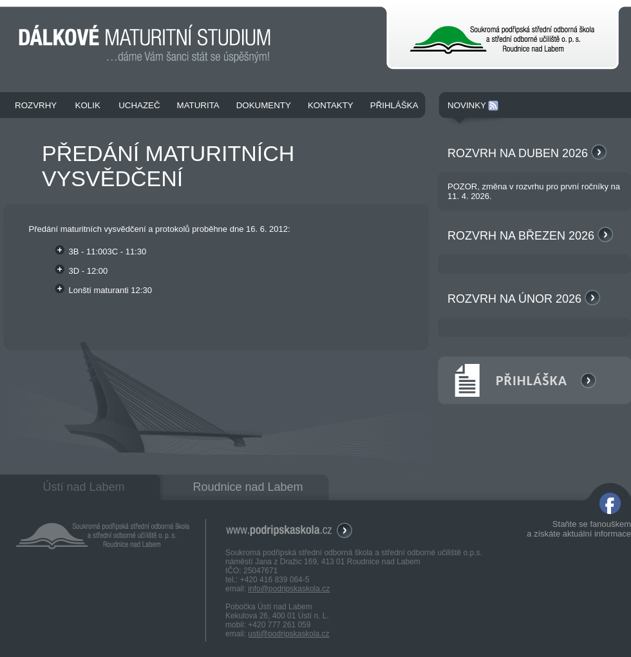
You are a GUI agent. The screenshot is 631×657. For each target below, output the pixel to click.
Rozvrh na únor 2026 (523, 298)
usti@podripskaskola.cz (288, 633)
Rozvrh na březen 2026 (530, 235)
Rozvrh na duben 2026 (527, 153)
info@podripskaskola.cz (289, 588)
